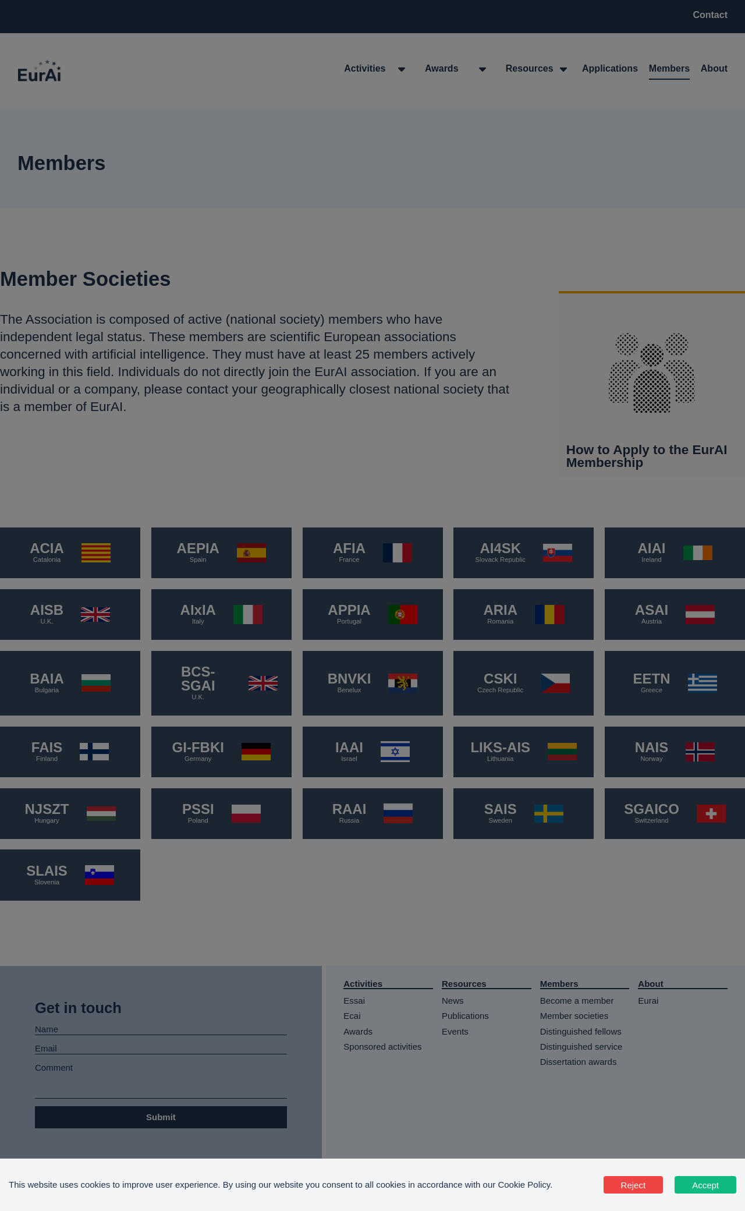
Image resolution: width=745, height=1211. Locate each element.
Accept (705, 1185)
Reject (633, 1185)
